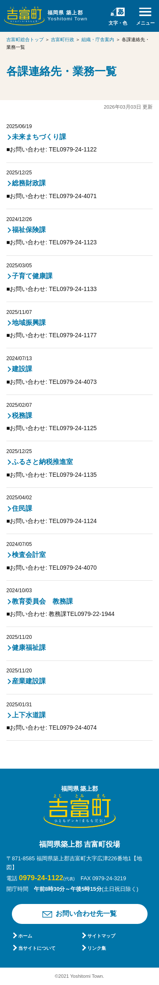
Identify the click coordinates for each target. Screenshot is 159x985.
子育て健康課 (32, 276)
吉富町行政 (62, 39)
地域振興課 (29, 322)
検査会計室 (29, 554)
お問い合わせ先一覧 (86, 913)
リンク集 (96, 948)
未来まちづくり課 (39, 136)
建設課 (22, 368)
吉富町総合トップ (25, 39)
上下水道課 (29, 715)
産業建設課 (29, 681)
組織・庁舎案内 (97, 39)
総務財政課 (29, 183)
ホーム (25, 935)
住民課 (22, 508)
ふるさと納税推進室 (42, 461)
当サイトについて (37, 948)
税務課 (22, 415)
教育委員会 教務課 (42, 601)
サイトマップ (101, 935)
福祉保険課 (29, 229)
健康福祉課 (29, 647)
